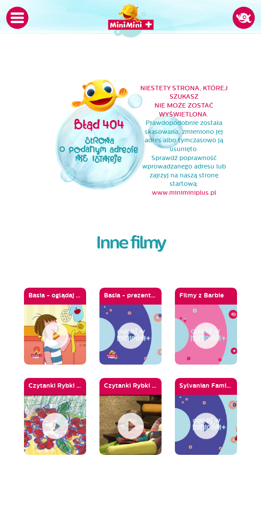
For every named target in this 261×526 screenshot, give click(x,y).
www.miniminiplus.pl (184, 193)
